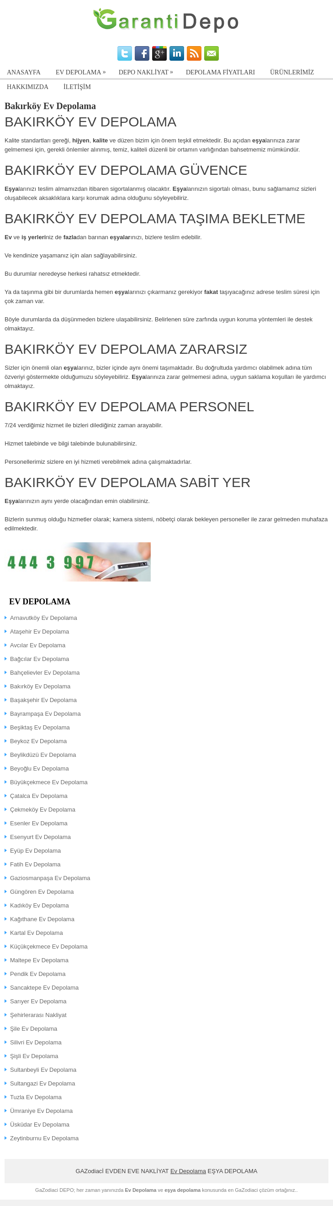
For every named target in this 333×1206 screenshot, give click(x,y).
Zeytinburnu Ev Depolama (44, 1138)
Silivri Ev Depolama (36, 1042)
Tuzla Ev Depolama (36, 1097)
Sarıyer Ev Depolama (38, 1001)
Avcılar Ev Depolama (37, 645)
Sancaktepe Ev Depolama (44, 987)
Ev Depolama (188, 1171)
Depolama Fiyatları (220, 72)
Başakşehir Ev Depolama (43, 700)
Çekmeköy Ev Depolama (42, 809)
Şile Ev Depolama (33, 1028)
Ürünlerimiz (292, 72)
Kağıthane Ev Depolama (42, 919)
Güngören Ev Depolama (42, 891)
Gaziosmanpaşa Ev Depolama (50, 878)
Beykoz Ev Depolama (38, 741)
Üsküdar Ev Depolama (39, 1124)
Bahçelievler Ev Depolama (44, 672)
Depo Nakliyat (148, 70)
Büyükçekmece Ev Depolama (49, 782)
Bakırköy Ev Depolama (40, 686)
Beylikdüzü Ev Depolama (43, 754)
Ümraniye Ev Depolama (41, 1110)
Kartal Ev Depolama (36, 932)
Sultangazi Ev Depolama (42, 1083)
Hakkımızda (27, 87)
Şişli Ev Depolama (34, 1056)
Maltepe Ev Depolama (39, 960)
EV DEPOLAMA (83, 70)
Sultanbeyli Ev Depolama (43, 1069)
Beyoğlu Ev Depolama (39, 768)
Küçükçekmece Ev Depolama (49, 946)
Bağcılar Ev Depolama (39, 658)
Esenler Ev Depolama (39, 823)
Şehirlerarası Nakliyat (38, 1015)
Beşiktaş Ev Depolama (40, 727)
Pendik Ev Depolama (37, 973)
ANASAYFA (24, 72)
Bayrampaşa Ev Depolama (45, 713)
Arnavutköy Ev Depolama (43, 617)
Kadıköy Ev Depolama (39, 905)
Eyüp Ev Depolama (35, 850)
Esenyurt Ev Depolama (40, 837)
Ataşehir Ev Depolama (39, 631)
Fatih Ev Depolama (35, 864)
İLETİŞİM (77, 87)
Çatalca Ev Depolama (39, 795)
